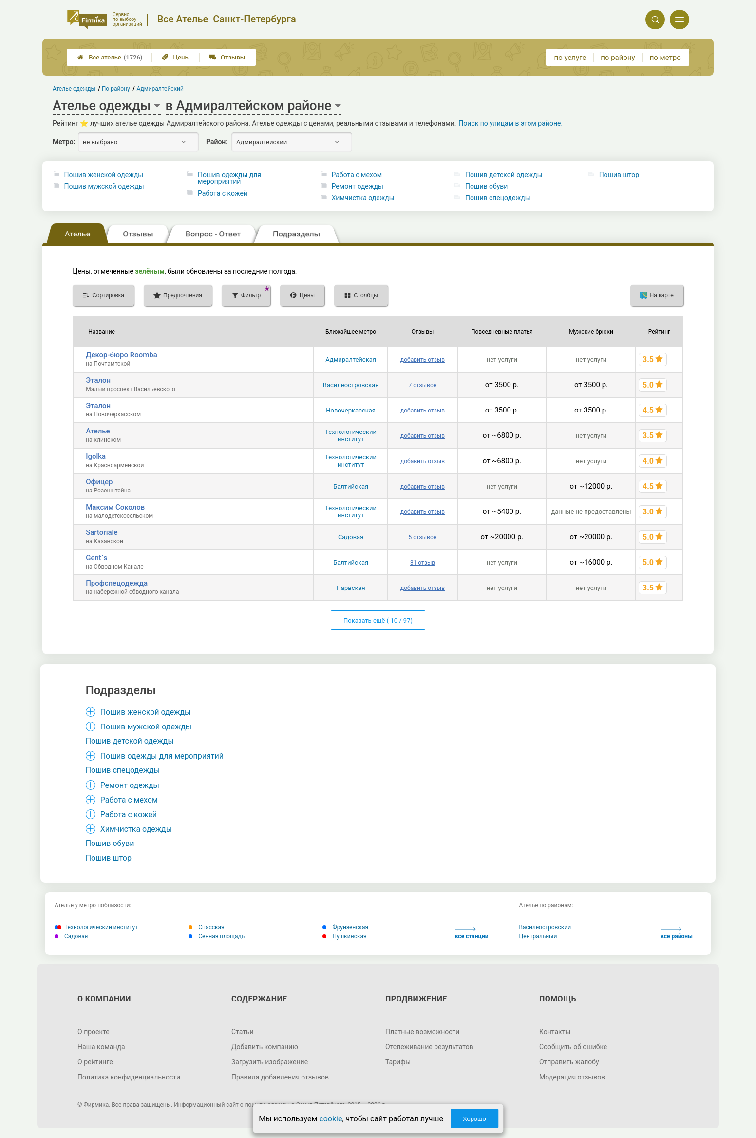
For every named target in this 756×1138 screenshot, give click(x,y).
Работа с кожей (222, 193)
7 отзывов (422, 385)
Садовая (350, 537)
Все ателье (109, 57)
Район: (216, 142)
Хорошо (474, 1118)
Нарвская (351, 587)
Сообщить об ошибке (573, 1047)
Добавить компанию (264, 1047)
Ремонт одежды (357, 186)
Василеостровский (545, 927)
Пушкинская (344, 936)
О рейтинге (95, 1062)
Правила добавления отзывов (280, 1077)
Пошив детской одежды (504, 174)
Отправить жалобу (569, 1062)
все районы (677, 933)
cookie (330, 1118)
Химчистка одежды (363, 198)
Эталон (98, 380)
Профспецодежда (117, 583)
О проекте (93, 1032)
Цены (176, 57)
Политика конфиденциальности (128, 1077)
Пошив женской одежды (104, 174)
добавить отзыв (422, 359)
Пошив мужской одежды (104, 186)
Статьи (242, 1032)
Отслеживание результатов (429, 1047)
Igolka (96, 456)
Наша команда (101, 1047)
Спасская (206, 927)
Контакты (554, 1032)
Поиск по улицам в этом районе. (510, 123)
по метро (665, 57)
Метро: (64, 142)
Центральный (538, 936)
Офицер (99, 481)
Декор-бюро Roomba (121, 355)
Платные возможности (422, 1032)
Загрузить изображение (269, 1062)
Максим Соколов (115, 507)
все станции (472, 933)
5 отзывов (422, 537)
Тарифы (398, 1062)
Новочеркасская (351, 410)
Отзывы (227, 57)
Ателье (98, 431)
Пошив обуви (486, 186)
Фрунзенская (345, 927)
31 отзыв (422, 562)
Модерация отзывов (572, 1077)
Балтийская (350, 486)
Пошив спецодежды (497, 198)
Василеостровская (351, 385)
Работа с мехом (357, 174)
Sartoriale (101, 532)
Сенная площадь (217, 936)
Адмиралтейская (350, 359)
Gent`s (96, 557)
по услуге (570, 57)
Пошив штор (619, 174)
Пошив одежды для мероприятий (229, 178)
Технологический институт (351, 435)
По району (116, 88)
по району (618, 57)
